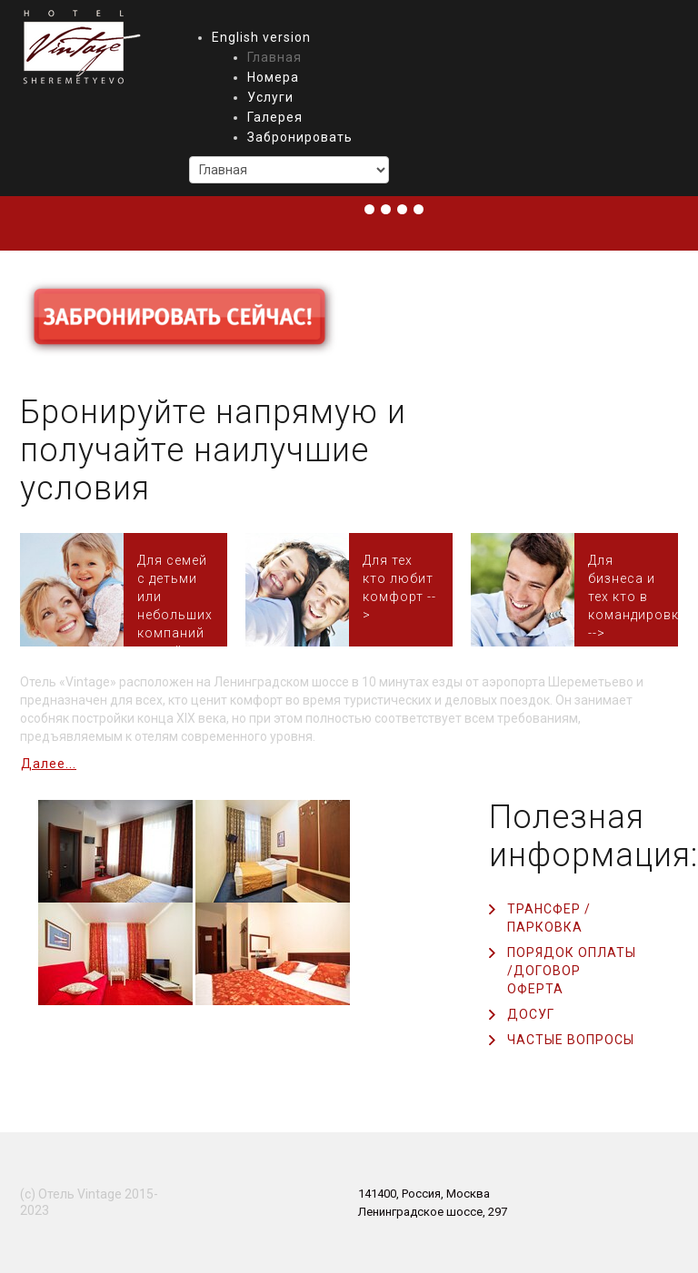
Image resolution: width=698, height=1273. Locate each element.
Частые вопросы (570, 1039)
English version (261, 37)
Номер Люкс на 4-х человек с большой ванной (175, 589)
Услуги (270, 97)
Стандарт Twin (626, 589)
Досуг (530, 1014)
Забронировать (300, 137)
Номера (273, 77)
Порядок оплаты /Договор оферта (571, 970)
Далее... (48, 763)
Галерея (275, 117)
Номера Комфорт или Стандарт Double (401, 589)
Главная (274, 57)
